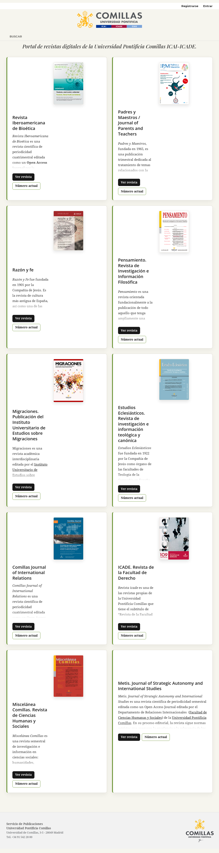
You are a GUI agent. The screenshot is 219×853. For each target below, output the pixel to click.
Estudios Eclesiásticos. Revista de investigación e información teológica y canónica (133, 424)
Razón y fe (23, 270)
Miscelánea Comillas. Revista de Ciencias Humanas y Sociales (29, 715)
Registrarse (189, 6)
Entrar (208, 6)
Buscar (16, 36)
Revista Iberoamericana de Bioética (28, 123)
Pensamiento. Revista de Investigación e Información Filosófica (133, 271)
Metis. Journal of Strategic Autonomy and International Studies (160, 686)
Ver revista (23, 177)
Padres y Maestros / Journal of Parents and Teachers (130, 123)
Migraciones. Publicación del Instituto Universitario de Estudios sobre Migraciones (28, 425)
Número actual (26, 186)
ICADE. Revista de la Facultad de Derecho (136, 572)
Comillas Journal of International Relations (29, 572)
